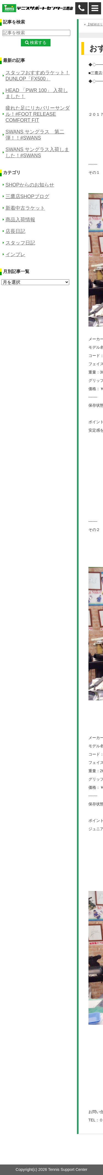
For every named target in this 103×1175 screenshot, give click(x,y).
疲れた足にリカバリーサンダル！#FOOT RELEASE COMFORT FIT (37, 114)
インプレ (15, 254)
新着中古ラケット (25, 208)
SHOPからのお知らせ (29, 185)
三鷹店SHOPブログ (27, 196)
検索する (38, 42)
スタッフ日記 (20, 243)
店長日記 (15, 231)
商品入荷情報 (20, 219)
